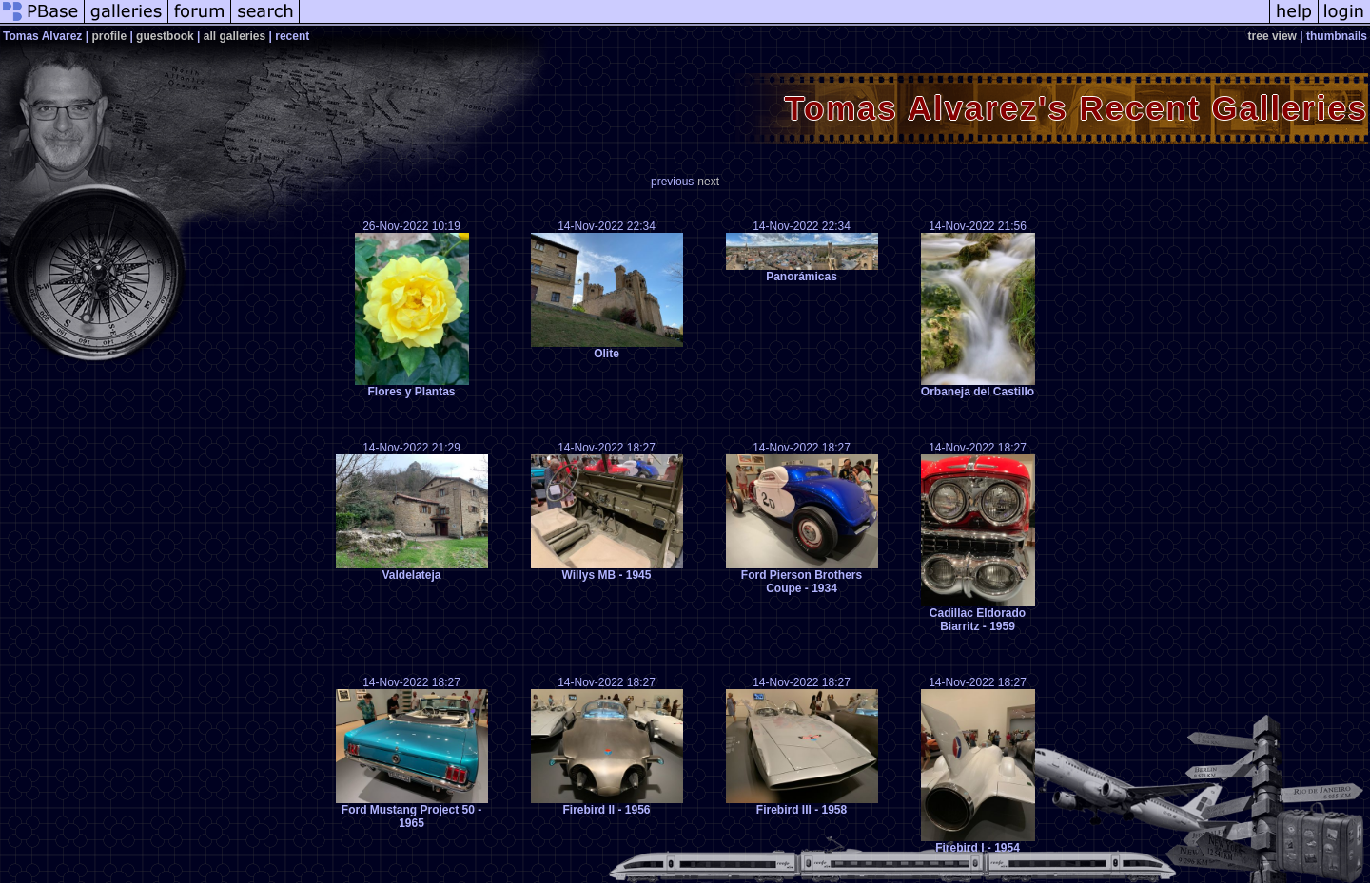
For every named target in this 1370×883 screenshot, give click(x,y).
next (708, 181)
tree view (1272, 36)
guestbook (165, 36)
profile (109, 36)
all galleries (234, 36)
